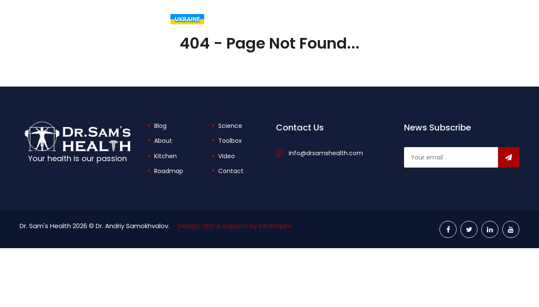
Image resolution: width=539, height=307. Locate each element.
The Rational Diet (251, 19)
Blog (307, 19)
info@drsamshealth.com (326, 153)
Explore (450, 19)
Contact (230, 171)
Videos (499, 19)
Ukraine (187, 19)
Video (226, 156)
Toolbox (396, 19)
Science (230, 126)
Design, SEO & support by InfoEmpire (235, 225)
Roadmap (168, 171)
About (345, 19)
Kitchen (165, 156)
